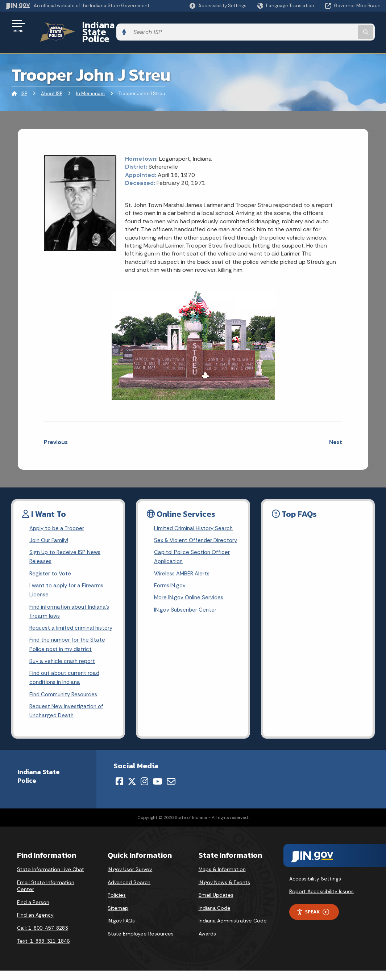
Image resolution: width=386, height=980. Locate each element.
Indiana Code (215, 917)
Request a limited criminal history (62, 627)
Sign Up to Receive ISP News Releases (66, 546)
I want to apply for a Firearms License (67, 582)
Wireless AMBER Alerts (183, 574)
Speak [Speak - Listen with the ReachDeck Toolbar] (312, 921)
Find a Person (33, 912)
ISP (24, 81)
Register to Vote (51, 564)
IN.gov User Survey (130, 879)
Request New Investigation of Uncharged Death (68, 720)
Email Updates (216, 904)
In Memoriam (90, 81)
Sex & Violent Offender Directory (184, 533)
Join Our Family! (49, 529)
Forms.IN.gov (170, 587)
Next (335, 429)
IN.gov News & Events (224, 891)
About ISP (51, 81)
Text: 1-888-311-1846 (43, 950)
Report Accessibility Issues (321, 901)
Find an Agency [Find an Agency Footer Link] (35, 924)
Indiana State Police (116, 26)
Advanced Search (129, 891)
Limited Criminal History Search (194, 516)
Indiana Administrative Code (233, 930)
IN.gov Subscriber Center (186, 612)
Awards (207, 943)
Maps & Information (222, 879)
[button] (218, 5)
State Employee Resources (141, 943)
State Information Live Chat (50, 879)
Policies (117, 904)
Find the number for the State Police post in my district (68, 649)
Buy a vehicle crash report (63, 667)
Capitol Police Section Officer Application (193, 556)
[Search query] (338, 26)
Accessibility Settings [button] (315, 888)
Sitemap (118, 917)
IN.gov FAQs (121, 930)
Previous (56, 429)
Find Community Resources (65, 702)
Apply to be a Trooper (58, 516)
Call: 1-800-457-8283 (42, 937)
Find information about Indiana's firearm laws (71, 604)
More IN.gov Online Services (190, 599)
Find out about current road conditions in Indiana (66, 685)
